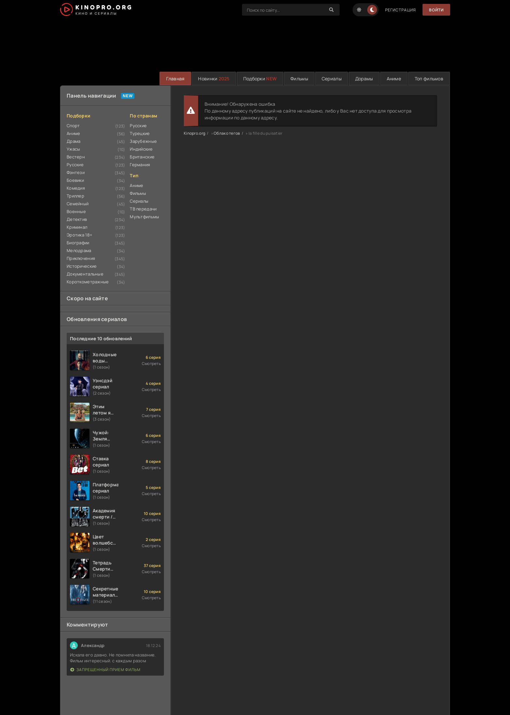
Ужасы (73, 149)
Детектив (77, 219)
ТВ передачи (143, 209)
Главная (175, 78)
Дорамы (364, 78)
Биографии (78, 243)
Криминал (77, 227)
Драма (73, 141)
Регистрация (400, 10)
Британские (142, 157)
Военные (76, 211)
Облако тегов (227, 133)
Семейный (77, 204)
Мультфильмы (144, 217)
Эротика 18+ (79, 235)
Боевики (75, 180)
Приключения (81, 258)
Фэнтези (76, 172)
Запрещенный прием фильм (105, 669)
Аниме (394, 78)
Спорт (73, 125)
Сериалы (332, 78)
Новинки (213, 78)
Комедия (76, 188)
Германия (140, 165)
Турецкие (140, 133)
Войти (436, 10)
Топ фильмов (429, 78)
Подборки (260, 78)
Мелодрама (79, 250)
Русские (75, 165)
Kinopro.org (194, 133)
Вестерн (76, 157)
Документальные (85, 274)
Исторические (82, 266)
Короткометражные (88, 282)
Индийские (141, 149)
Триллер (75, 196)
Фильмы (299, 78)
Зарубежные (143, 141)
